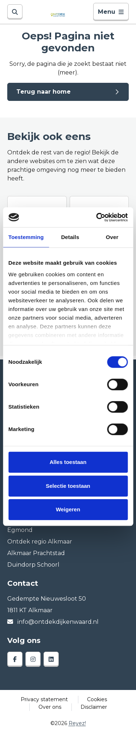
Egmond (20, 530)
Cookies (97, 699)
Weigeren (68, 509)
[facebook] (14, 659)
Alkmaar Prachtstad (36, 553)
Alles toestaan (68, 462)
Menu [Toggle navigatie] (111, 11)
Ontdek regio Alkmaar (39, 541)
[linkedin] (51, 659)
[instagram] (33, 659)
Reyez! (77, 723)
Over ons (49, 707)
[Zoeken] (14, 12)
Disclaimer (94, 707)
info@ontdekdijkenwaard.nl (53, 621)
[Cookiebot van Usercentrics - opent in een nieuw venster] (97, 217)
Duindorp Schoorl (33, 564)
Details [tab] (70, 237)
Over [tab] (112, 237)
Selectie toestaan (68, 486)
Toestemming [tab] (26, 237)
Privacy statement (44, 699)
